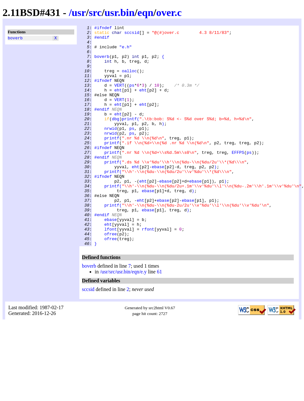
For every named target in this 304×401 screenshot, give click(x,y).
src (95, 12)
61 (159, 315)
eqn (145, 12)
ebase (158, 195)
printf (129, 138)
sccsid (131, 34)
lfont (110, 270)
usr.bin (120, 12)
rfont (148, 270)
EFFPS (238, 178)
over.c (169, 12)
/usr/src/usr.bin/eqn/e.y (123, 315)
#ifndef (103, 28)
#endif (101, 40)
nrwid (110, 149)
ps (131, 97)
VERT (119, 97)
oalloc (129, 80)
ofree (110, 276)
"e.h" (125, 51)
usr (79, 12)
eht (118, 103)
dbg (115, 138)
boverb (15, 39)
